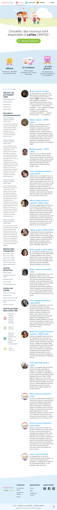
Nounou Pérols (7, 295)
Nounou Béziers (7, 102)
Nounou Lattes (7, 272)
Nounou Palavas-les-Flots (10, 298)
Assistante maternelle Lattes (9, 276)
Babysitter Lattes (8, 279)
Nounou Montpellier (8, 99)
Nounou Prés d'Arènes (9, 293)
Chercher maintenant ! (28, 41)
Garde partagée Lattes (9, 284)
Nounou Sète (7, 104)
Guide (31, 488)
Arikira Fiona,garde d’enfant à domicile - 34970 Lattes (9, 119)
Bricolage (11, 322)
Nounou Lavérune (8, 304)
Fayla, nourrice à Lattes (39, 454)
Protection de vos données (25, 505)
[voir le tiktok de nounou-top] (44, 488)
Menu (51, 2)
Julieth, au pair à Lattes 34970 (41, 230)
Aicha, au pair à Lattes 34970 (41, 250)
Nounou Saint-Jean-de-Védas (9, 301)
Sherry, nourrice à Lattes (39, 91)
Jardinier (10, 317)
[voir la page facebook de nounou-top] (49, 488)
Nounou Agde (7, 109)
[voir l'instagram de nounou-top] (53, 488)
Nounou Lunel (7, 107)
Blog (31, 490)
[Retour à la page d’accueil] (7, 3)
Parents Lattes (7, 282)
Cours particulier (12, 344)
